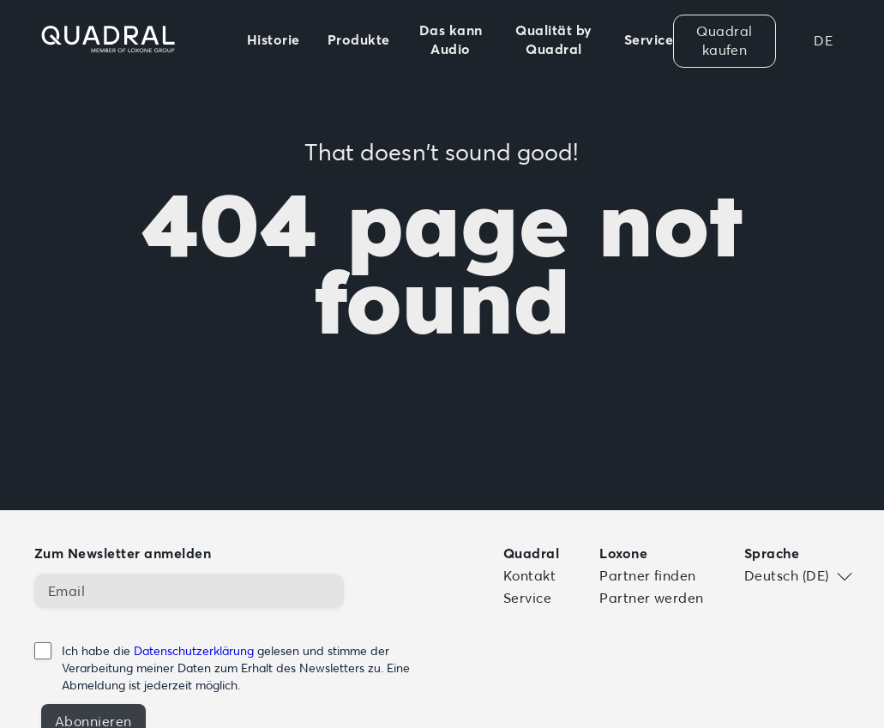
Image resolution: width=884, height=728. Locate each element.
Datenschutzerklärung (194, 651)
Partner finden (647, 575)
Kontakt (529, 575)
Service (527, 597)
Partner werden (651, 597)
